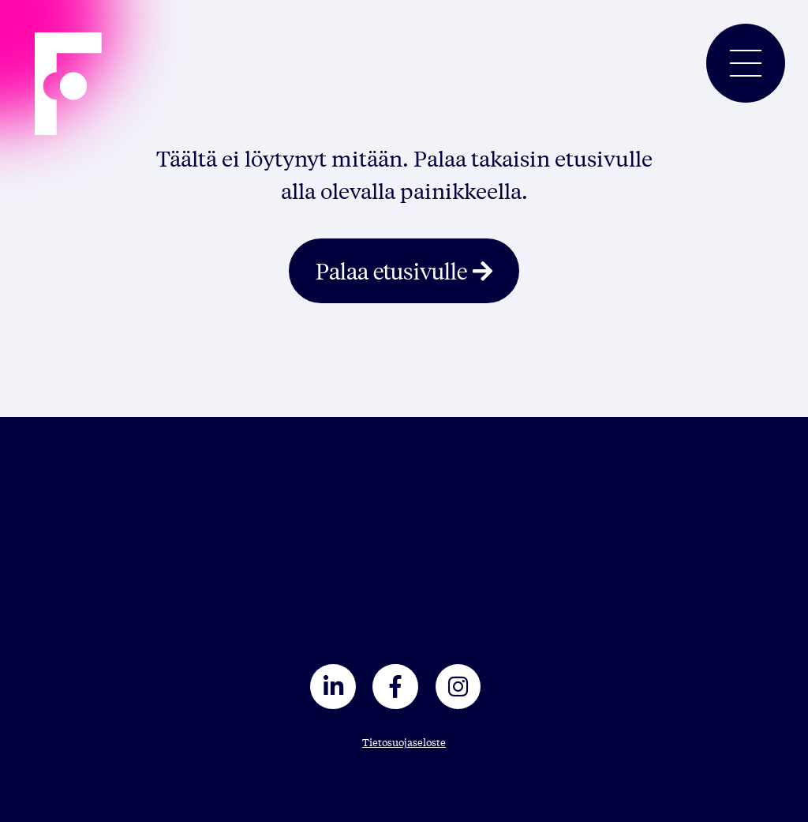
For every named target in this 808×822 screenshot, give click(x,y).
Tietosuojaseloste (404, 741)
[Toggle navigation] (745, 63)
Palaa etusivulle (391, 270)
